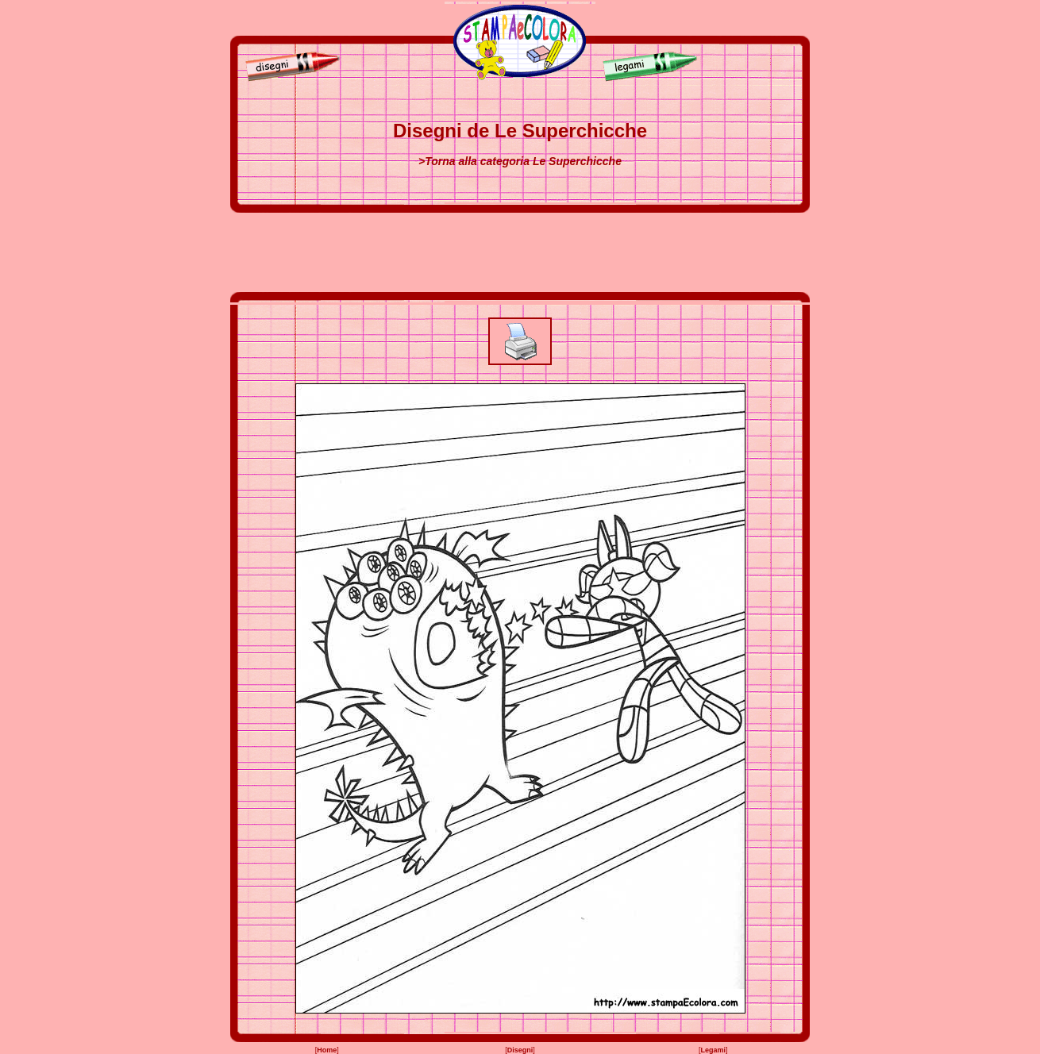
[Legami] (654, 78)
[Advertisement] (520, 252)
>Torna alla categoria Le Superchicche (520, 161)
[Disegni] (289, 78)
